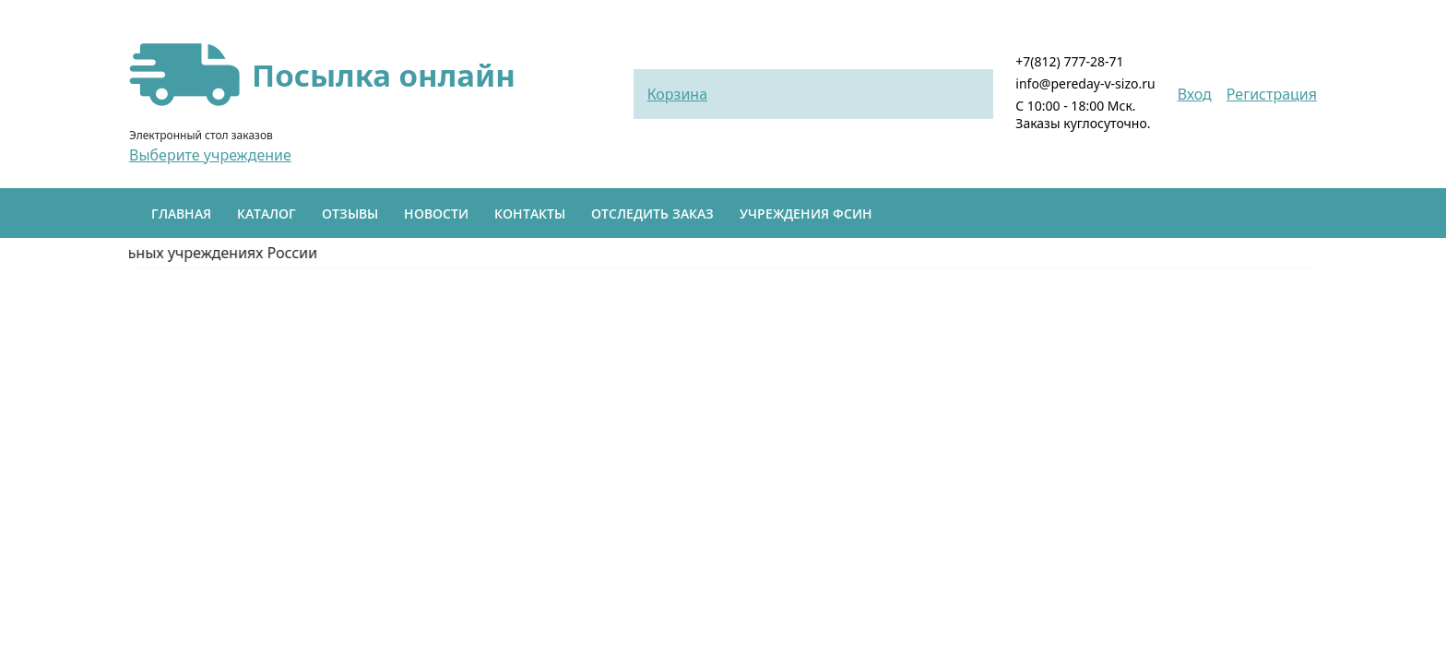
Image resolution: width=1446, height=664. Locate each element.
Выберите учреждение (210, 155)
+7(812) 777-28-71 (1069, 61)
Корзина (677, 94)
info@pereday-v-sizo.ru (1085, 83)
